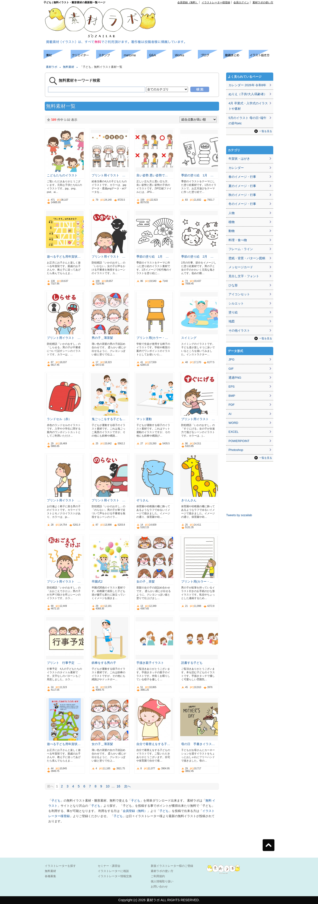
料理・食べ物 (237, 240)
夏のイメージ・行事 (242, 186)
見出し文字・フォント (243, 276)
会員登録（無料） (187, 2)
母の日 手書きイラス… (198, 744)
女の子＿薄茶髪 (102, 744)
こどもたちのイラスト (62, 175)
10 (108, 786)
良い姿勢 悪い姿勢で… (152, 175)
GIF (231, 368)
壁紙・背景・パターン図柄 (246, 258)
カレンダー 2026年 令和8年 (247, 85)
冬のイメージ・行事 (242, 204)
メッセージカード (240, 267)
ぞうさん (142, 500)
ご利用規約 (158, 876)
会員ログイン (241, 2)
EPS (231, 386)
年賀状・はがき (239, 158)
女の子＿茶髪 (145, 581)
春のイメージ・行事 (242, 176)
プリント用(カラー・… (152, 338)
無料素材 (68, 67)
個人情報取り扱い (162, 881)
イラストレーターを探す (60, 866)
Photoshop (235, 450)
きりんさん (188, 500)
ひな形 (233, 285)
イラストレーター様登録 (216, 2)
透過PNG (234, 377)
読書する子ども (192, 663)
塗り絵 (233, 312)
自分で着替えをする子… (153, 744)
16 (118, 786)
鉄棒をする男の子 (104, 663)
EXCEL (233, 432)
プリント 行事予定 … (64, 663)
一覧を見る (265, 131)
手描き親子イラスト (150, 663)
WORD (233, 423)
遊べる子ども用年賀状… (64, 256)
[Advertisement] (219, 14)
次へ (127, 786)
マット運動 (144, 419)
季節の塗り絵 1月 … (197, 175)
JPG (231, 359)
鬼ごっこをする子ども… (108, 419)
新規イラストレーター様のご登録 (172, 866)
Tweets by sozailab (239, 515)
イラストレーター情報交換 (115, 876)
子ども (56, 800)
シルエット (236, 303)
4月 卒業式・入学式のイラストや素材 (248, 105)
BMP (231, 395)
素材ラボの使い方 (263, 2)
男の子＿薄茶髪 (102, 338)
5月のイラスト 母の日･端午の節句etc (247, 120)
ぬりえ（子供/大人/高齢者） (247, 94)
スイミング (188, 338)
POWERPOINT (238, 441)
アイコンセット (239, 294)
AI (229, 414)
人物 (231, 213)
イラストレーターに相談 (113, 871)
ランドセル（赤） (59, 419)
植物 (231, 222)
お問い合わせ (159, 886)
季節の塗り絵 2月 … (197, 256)
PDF (231, 404)
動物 (231, 231)
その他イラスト (239, 330)
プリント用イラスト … (108, 175)
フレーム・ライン (240, 249)
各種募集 (50, 876)
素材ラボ (51, 67)
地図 (231, 321)
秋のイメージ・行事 (242, 195)
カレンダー (236, 168)
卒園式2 (97, 581)
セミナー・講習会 (109, 866)
